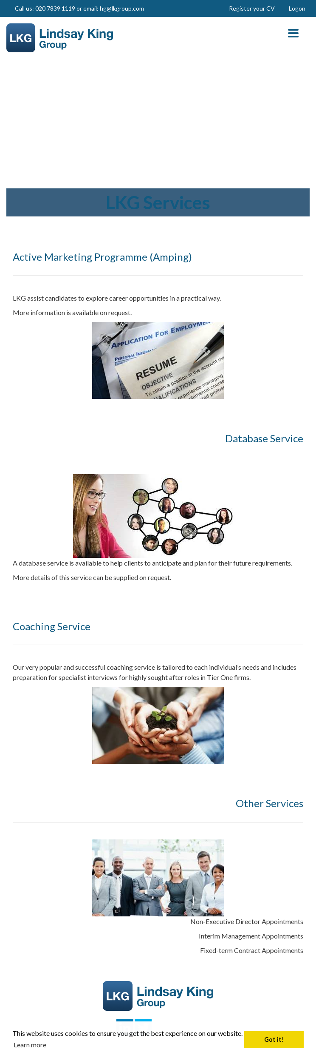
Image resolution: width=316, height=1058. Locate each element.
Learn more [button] (30, 1045)
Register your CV (252, 8)
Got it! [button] (274, 1039)
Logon (297, 8)
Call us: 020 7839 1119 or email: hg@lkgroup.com (79, 8)
